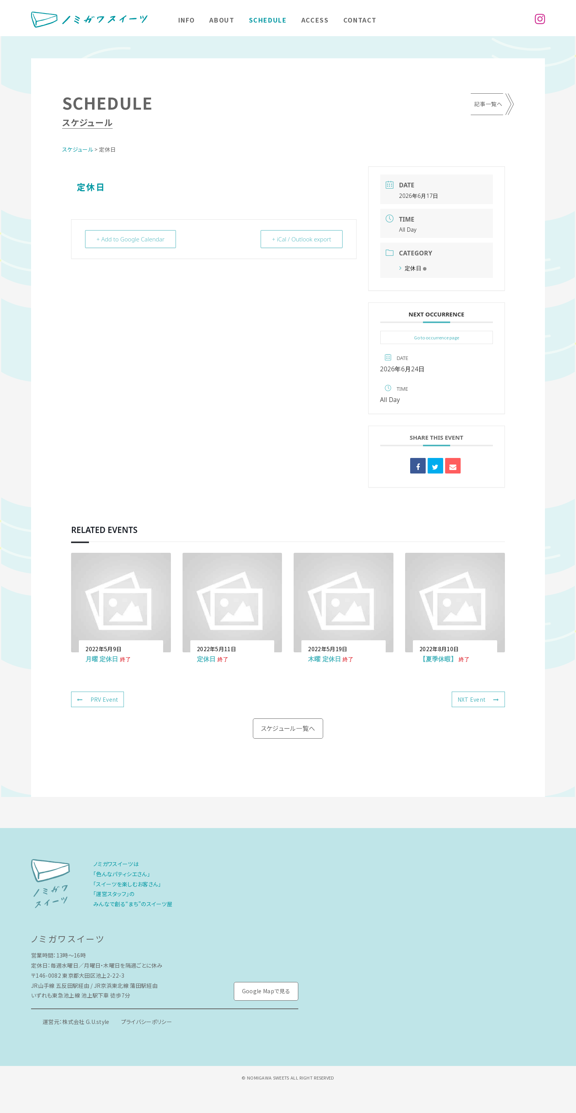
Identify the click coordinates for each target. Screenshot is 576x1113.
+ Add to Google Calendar (130, 239)
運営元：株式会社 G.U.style (76, 1022)
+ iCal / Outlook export (301, 239)
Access (315, 19)
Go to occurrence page (436, 337)
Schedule (268, 19)
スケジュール (77, 149)
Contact (360, 19)
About (221, 19)
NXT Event (478, 699)
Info (186, 19)
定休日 (412, 268)
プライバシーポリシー (146, 1022)
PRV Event (97, 699)
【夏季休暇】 (438, 659)
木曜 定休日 (324, 659)
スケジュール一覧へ (288, 728)
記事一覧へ (488, 104)
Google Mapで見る (266, 991)
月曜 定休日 (101, 659)
